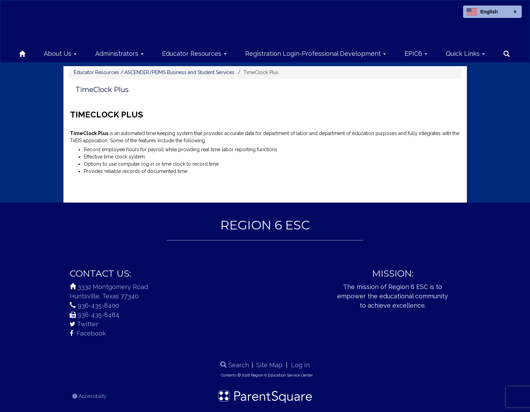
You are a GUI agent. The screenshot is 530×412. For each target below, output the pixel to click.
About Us (60, 53)
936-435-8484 (98, 314)
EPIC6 (415, 53)
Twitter (87, 324)
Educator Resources (194, 53)
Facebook (90, 333)
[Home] (22, 52)
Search (234, 365)
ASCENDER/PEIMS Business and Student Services (179, 72)
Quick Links (465, 53)
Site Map (269, 365)
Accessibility (89, 396)
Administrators (119, 53)
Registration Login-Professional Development (315, 53)
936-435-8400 (98, 305)
